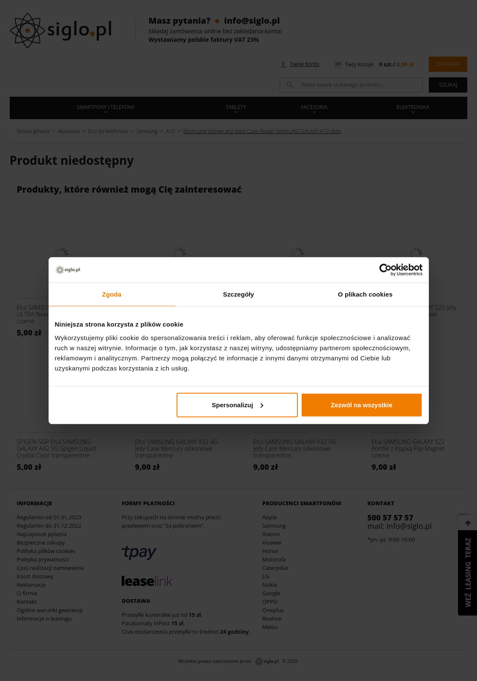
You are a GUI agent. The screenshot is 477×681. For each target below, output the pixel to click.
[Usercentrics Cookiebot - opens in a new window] (385, 270)
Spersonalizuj (237, 404)
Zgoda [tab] (112, 294)
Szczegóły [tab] (238, 294)
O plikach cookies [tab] (365, 294)
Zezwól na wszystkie (362, 404)
